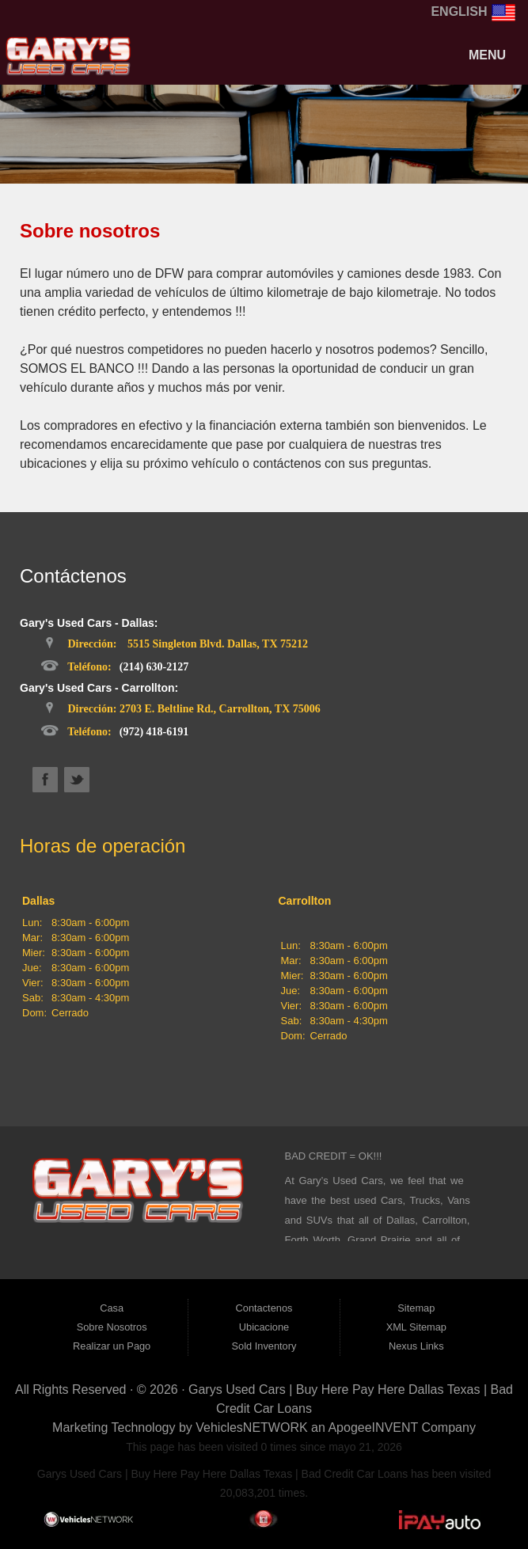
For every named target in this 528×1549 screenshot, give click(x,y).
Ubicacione (264, 1327)
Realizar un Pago (111, 1346)
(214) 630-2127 (154, 667)
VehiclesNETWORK (251, 1427)
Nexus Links (416, 1346)
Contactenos (264, 1308)
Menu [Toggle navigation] (479, 55)
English (473, 11)
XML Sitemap (416, 1327)
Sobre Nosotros (112, 1327)
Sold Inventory (264, 1346)
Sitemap (416, 1308)
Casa (111, 1308)
